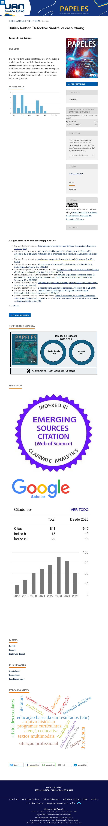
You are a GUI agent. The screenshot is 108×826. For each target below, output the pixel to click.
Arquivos (21, 21)
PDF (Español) (77, 84)
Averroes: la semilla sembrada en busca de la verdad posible (65, 251)
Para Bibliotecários (16, 679)
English (12, 646)
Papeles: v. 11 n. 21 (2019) (84, 288)
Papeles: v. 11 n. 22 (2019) (48, 293)
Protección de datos (30, 799)
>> (18, 305)
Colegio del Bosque (51, 799)
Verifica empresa (36, 803)
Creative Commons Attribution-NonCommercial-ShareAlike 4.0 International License (81, 215)
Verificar (94, 799)
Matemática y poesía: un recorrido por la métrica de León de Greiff (68, 282)
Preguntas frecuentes (56, 803)
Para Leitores (14, 671)
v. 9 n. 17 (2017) (33, 21)
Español (12, 650)
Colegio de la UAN (71, 799)
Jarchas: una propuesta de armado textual (56, 259)
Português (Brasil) (17, 654)
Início (12, 21)
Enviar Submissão (20, 315)
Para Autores (14, 675)
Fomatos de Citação (79, 155)
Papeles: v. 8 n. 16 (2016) (37, 267)
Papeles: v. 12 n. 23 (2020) (25, 280)
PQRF (85, 799)
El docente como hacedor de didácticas (55, 288)
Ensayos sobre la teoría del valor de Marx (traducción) (62, 246)
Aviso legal (14, 799)
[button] (16, 765)
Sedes (72, 803)
